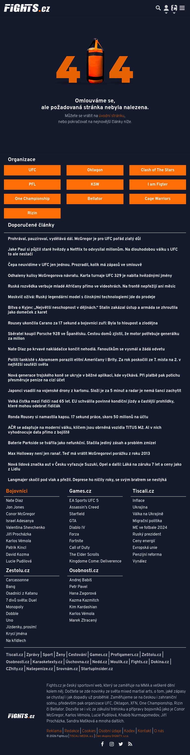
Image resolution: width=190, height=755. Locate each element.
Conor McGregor (20, 514)
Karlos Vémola (18, 541)
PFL (32, 184)
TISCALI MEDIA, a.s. (81, 736)
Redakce (71, 731)
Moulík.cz (119, 662)
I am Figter (158, 184)
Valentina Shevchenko (25, 527)
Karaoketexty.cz (48, 662)
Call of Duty (79, 547)
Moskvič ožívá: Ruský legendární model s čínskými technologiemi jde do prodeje (81, 297)
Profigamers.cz (125, 655)
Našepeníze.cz (39, 669)
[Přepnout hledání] (158, 8)
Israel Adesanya (20, 521)
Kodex (130, 731)
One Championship (32, 198)
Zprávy (33, 655)
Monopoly (15, 607)
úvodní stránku (111, 116)
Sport (48, 655)
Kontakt (145, 731)
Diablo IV (77, 527)
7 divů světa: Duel (21, 600)
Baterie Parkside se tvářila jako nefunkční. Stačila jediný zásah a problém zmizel (82, 443)
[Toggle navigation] (182, 8)
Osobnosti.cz (17, 662)
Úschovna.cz (77, 662)
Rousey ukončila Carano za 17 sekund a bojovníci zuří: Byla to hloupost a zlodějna (83, 323)
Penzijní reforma (147, 554)
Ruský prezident (147, 534)
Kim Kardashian (83, 607)
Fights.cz (139, 662)
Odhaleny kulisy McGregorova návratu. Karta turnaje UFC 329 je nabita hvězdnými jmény (90, 275)
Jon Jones (15, 507)
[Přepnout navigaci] (166, 8)
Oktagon (95, 170)
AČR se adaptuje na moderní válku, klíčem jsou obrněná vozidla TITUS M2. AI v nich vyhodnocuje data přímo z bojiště (84, 430)
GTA (72, 521)
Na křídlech (16, 640)
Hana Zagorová (82, 593)
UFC (32, 170)
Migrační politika (147, 521)
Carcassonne (17, 580)
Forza (74, 534)
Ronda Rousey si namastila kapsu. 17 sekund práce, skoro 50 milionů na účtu (78, 417)
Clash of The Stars (157, 170)
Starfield (76, 514)
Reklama (54, 731)
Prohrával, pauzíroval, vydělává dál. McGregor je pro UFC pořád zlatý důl (74, 239)
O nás (159, 731)
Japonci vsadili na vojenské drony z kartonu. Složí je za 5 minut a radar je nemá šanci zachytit (94, 391)
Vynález (140, 561)
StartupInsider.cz (97, 669)
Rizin (32, 213)
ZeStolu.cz (151, 655)
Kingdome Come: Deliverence (95, 561)
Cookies (89, 731)
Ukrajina (140, 507)
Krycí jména (16, 634)
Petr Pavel (78, 587)
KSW (95, 184)
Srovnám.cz (67, 669)
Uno (9, 620)
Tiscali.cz (14, 655)
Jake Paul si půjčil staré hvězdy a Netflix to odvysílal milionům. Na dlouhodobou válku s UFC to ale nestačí (93, 252)
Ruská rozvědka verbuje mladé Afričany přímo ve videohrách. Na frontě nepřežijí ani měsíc (92, 286)
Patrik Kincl (16, 547)
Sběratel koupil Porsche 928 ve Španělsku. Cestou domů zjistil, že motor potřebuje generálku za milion (93, 336)
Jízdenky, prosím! (21, 627)
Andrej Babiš (80, 580)
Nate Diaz (14, 500)
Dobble (12, 613)
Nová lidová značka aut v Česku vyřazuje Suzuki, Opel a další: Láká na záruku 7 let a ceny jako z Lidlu (95, 467)
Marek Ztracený (83, 620)
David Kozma (17, 554)
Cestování (77, 655)
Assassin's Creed (84, 507)
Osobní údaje (110, 731)
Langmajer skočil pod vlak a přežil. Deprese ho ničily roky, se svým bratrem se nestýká (87, 480)
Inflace (138, 500)
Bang (10, 587)
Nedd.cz (99, 662)
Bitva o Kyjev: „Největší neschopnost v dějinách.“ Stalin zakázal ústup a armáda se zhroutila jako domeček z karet (93, 310)
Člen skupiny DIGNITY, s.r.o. (112, 736)
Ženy (60, 655)
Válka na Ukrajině (148, 514)
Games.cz (99, 655)
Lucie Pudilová (19, 561)
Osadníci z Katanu (22, 593)
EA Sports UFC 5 (84, 500)
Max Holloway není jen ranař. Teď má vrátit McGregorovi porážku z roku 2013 (79, 453)
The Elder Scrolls (84, 554)
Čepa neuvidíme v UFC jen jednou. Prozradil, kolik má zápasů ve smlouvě (75, 265)
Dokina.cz (160, 662)
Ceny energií (144, 541)
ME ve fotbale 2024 (150, 527)
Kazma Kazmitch (84, 600)
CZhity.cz (14, 669)
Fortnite (76, 541)
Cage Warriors (157, 198)
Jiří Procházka (18, 534)
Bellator (95, 198)
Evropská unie (145, 547)
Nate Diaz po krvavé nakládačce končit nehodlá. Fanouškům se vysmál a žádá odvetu (86, 349)
